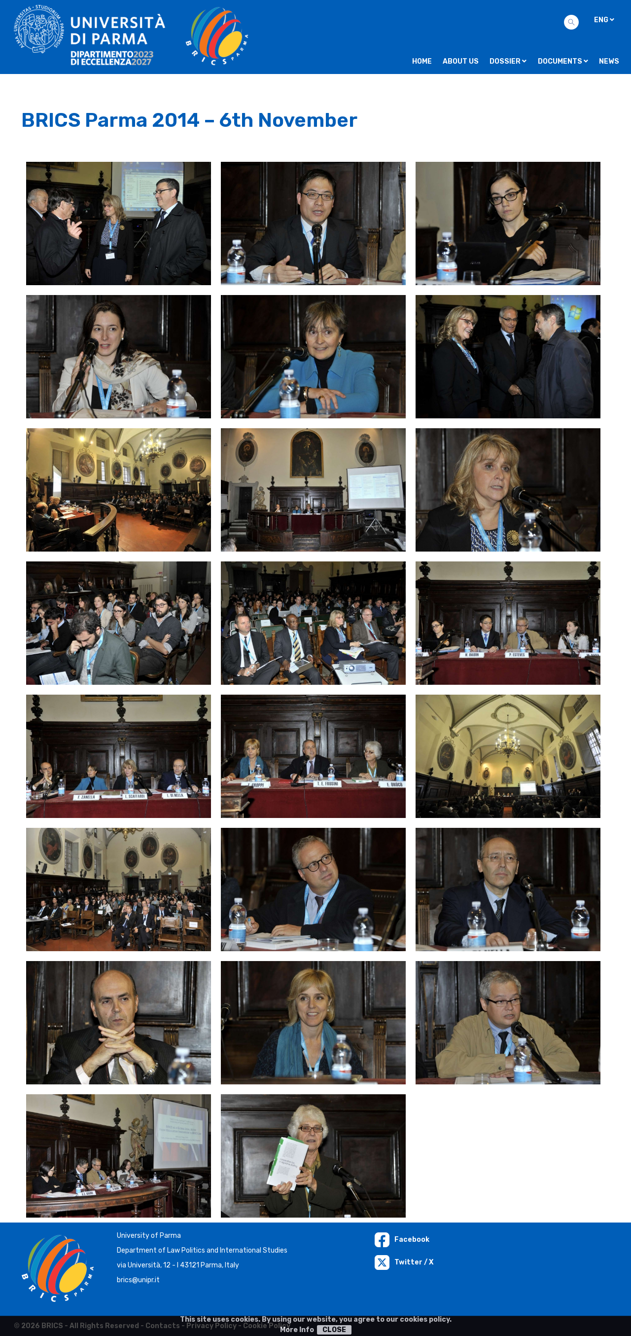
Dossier (508, 61)
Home (422, 61)
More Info (297, 1330)
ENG (604, 20)
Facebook (402, 1239)
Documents (563, 61)
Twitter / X (404, 1262)
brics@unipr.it (138, 1280)
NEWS (609, 61)
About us (461, 61)
